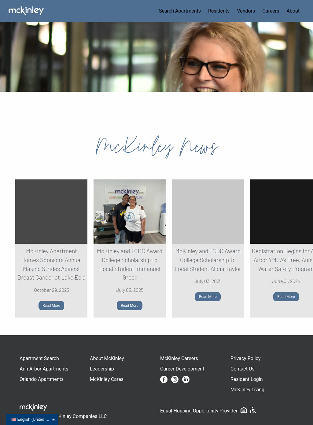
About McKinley (107, 358)
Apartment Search (39, 358)
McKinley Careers (179, 358)
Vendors (246, 11)
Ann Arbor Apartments (44, 369)
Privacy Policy (245, 358)
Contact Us (242, 369)
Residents (219, 11)
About (293, 11)
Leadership (102, 369)
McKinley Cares (106, 379)
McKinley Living (247, 390)
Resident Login (246, 379)
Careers (270, 11)
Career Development (182, 369)
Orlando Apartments (42, 379)
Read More (51, 305)
